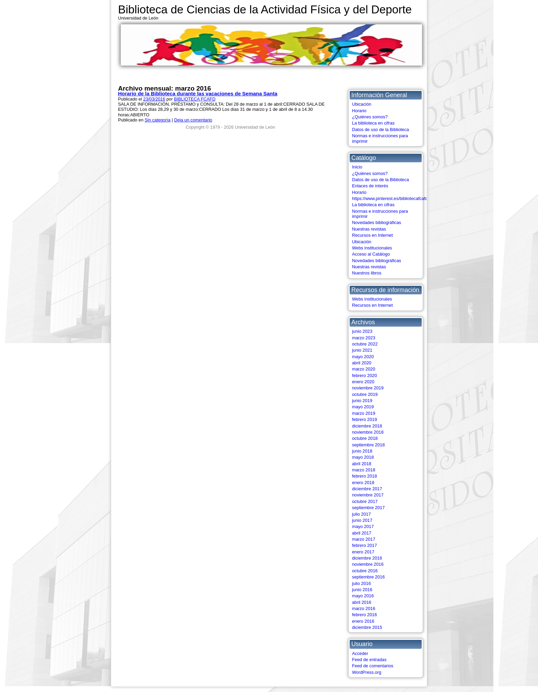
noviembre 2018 (368, 432)
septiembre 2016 (368, 576)
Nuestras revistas (369, 229)
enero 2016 (363, 621)
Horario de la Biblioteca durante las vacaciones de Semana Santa (197, 93)
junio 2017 (362, 520)
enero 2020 (363, 381)
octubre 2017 (365, 501)
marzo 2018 (363, 469)
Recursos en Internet (372, 235)
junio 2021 (362, 350)
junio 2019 (362, 400)
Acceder (360, 653)
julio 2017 (361, 514)
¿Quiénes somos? (370, 116)
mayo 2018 (363, 457)
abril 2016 (361, 602)
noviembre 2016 (368, 564)
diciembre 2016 (367, 558)
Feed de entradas (369, 659)
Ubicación (361, 104)
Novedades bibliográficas (376, 222)
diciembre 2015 (367, 627)
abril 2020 (361, 362)
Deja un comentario (193, 119)
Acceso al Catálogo (371, 254)
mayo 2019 (363, 406)
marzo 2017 (363, 539)
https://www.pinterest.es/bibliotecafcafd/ (390, 198)
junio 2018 (362, 451)
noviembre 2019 (368, 387)
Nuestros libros (366, 272)
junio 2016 (362, 589)
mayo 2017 (363, 526)
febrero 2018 (364, 476)
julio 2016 (361, 583)
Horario (359, 110)
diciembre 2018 (367, 426)
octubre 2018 (365, 438)
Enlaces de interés (370, 185)
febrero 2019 (364, 419)
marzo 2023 (363, 337)
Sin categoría (158, 119)
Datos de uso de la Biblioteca (380, 129)
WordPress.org (366, 672)
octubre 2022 (365, 344)
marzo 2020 (363, 369)
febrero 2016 (364, 614)
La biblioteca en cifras (373, 123)
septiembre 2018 (368, 444)
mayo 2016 (363, 595)
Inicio (357, 166)
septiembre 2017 (368, 507)
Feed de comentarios (372, 665)
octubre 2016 (365, 570)
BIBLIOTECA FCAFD (194, 99)
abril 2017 (361, 533)
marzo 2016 (363, 608)
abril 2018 (361, 463)
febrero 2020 (364, 375)
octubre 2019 (365, 394)
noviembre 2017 (368, 494)
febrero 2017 (364, 545)
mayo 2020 (363, 356)
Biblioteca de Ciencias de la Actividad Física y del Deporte (265, 9)
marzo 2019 (363, 413)
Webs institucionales (372, 247)
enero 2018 (363, 482)
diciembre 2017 (367, 488)
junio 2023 (362, 331)
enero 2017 (363, 551)
